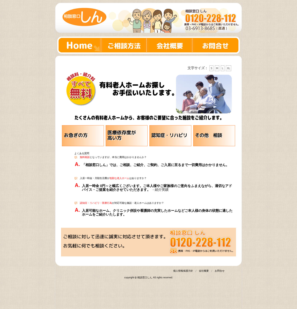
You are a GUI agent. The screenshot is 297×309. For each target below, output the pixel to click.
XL (228, 68)
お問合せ (217, 45)
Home (80, 45)
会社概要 (171, 45)
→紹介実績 (159, 189)
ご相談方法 (125, 45)
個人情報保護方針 (183, 270)
